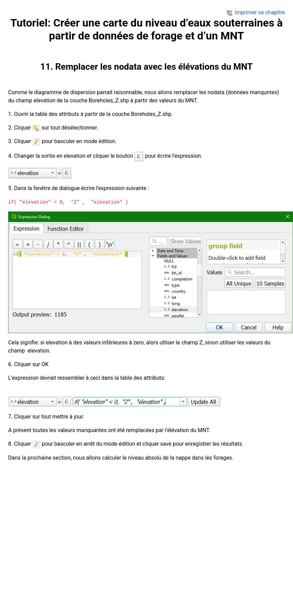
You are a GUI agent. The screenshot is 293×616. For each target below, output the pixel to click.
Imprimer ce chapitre (256, 12)
